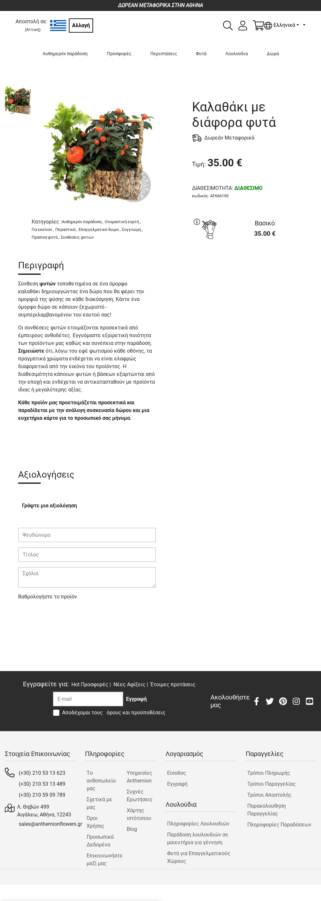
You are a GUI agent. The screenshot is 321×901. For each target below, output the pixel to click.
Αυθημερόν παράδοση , (82, 221)
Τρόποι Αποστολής (269, 795)
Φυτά (201, 54)
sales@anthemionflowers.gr (50, 824)
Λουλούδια (236, 54)
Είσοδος (176, 773)
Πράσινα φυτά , (45, 237)
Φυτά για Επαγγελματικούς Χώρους (198, 857)
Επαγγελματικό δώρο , (100, 229)
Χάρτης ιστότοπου (139, 814)
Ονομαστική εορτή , (123, 221)
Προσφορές (119, 54)
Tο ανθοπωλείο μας (101, 781)
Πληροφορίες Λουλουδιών (198, 824)
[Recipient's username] (88, 699)
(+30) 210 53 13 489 (42, 784)
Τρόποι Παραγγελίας (271, 784)
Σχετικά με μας (99, 803)
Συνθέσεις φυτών (77, 237)
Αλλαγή (81, 25)
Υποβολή (32, 615)
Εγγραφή (177, 784)
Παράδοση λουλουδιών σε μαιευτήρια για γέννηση (197, 838)
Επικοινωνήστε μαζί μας (101, 859)
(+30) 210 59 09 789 (42, 795)
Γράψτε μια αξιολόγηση (49, 505)
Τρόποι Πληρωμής (268, 773)
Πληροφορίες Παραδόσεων (279, 825)
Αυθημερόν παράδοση (65, 54)
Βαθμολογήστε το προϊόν (47, 597)
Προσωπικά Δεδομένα (100, 841)
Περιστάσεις (163, 54)
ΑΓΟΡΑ (254, 266)
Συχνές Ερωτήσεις (140, 796)
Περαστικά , (66, 229)
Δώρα (273, 54)
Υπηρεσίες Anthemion (139, 777)
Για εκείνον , (43, 229)
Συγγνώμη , (132, 229)
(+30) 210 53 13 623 (42, 773)
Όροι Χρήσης (95, 822)
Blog (132, 829)
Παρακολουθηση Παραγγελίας (266, 810)
